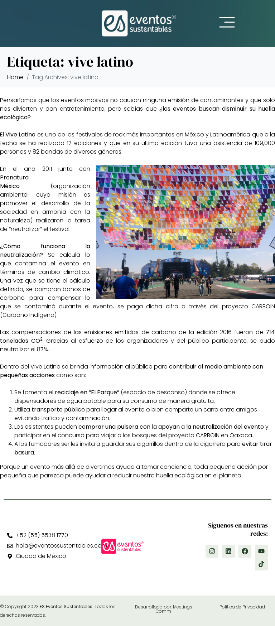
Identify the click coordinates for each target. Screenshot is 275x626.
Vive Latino (20, 134)
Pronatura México (14, 181)
